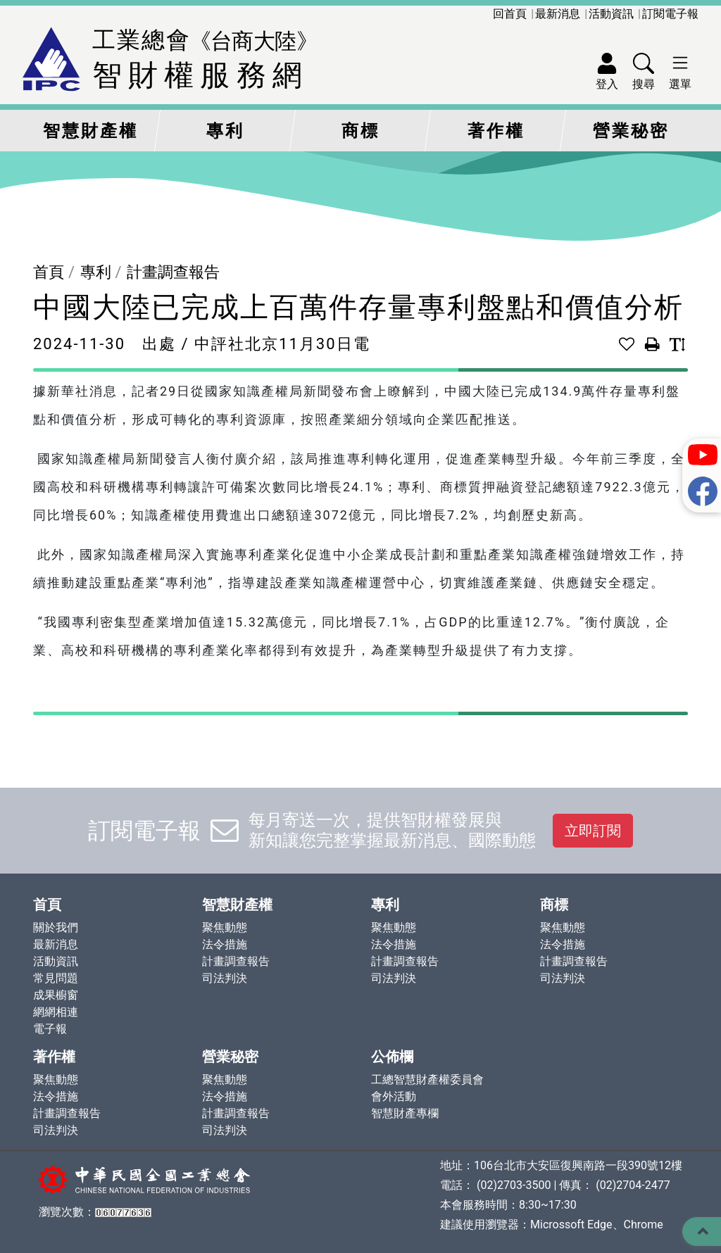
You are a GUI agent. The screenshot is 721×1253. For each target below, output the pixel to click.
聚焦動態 (224, 927)
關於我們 (55, 927)
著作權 (496, 131)
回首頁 (510, 13)
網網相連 (55, 1012)
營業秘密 (631, 131)
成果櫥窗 (55, 995)
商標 (360, 131)
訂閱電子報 (670, 13)
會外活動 (393, 1096)
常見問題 (55, 978)
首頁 (48, 272)
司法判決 (224, 978)
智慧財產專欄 (405, 1113)
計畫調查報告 (173, 272)
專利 (225, 131)
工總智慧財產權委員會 (427, 1079)
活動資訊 (611, 13)
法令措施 (224, 944)
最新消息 (557, 13)
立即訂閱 (593, 830)
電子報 (50, 1028)
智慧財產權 (90, 131)
